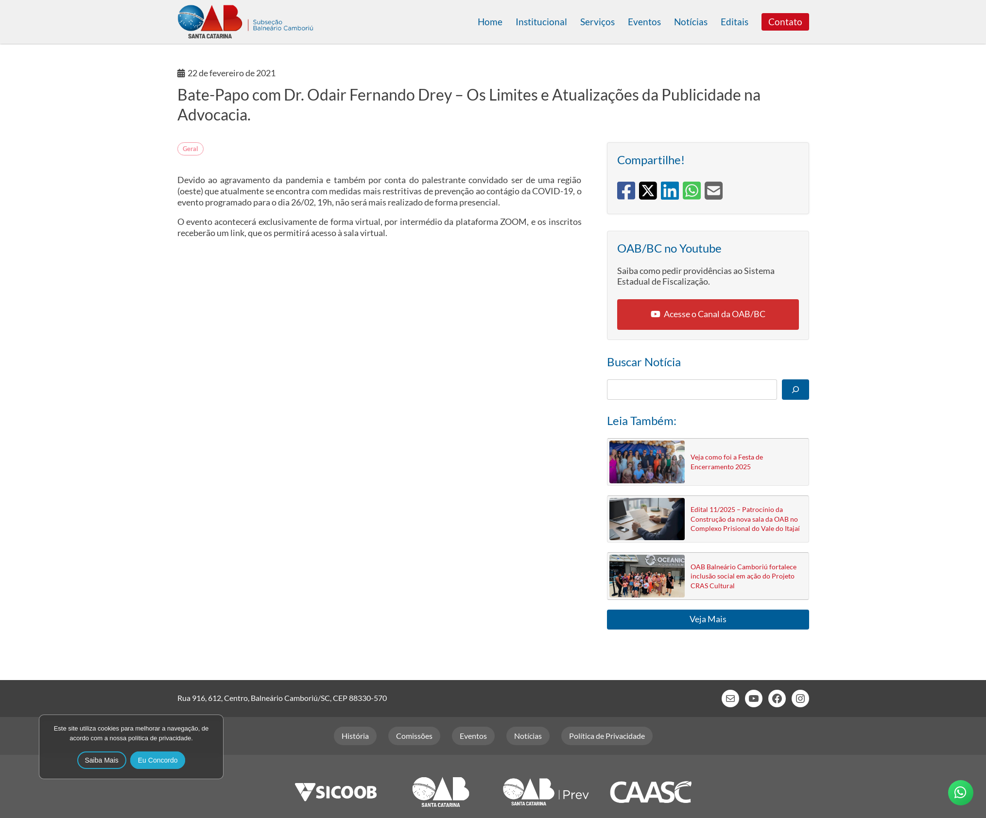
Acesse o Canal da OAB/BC (714, 314)
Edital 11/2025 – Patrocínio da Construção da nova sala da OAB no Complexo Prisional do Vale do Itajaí (745, 518)
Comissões (414, 735)
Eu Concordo (158, 760)
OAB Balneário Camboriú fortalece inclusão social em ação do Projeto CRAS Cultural (743, 576)
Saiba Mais (102, 760)
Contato (785, 21)
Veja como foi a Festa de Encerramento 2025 (727, 461)
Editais (734, 21)
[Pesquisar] (795, 389)
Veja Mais (708, 619)
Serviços (597, 21)
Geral (190, 149)
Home (490, 21)
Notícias (691, 21)
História (355, 735)
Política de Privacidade (607, 735)
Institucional (541, 21)
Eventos (644, 21)
